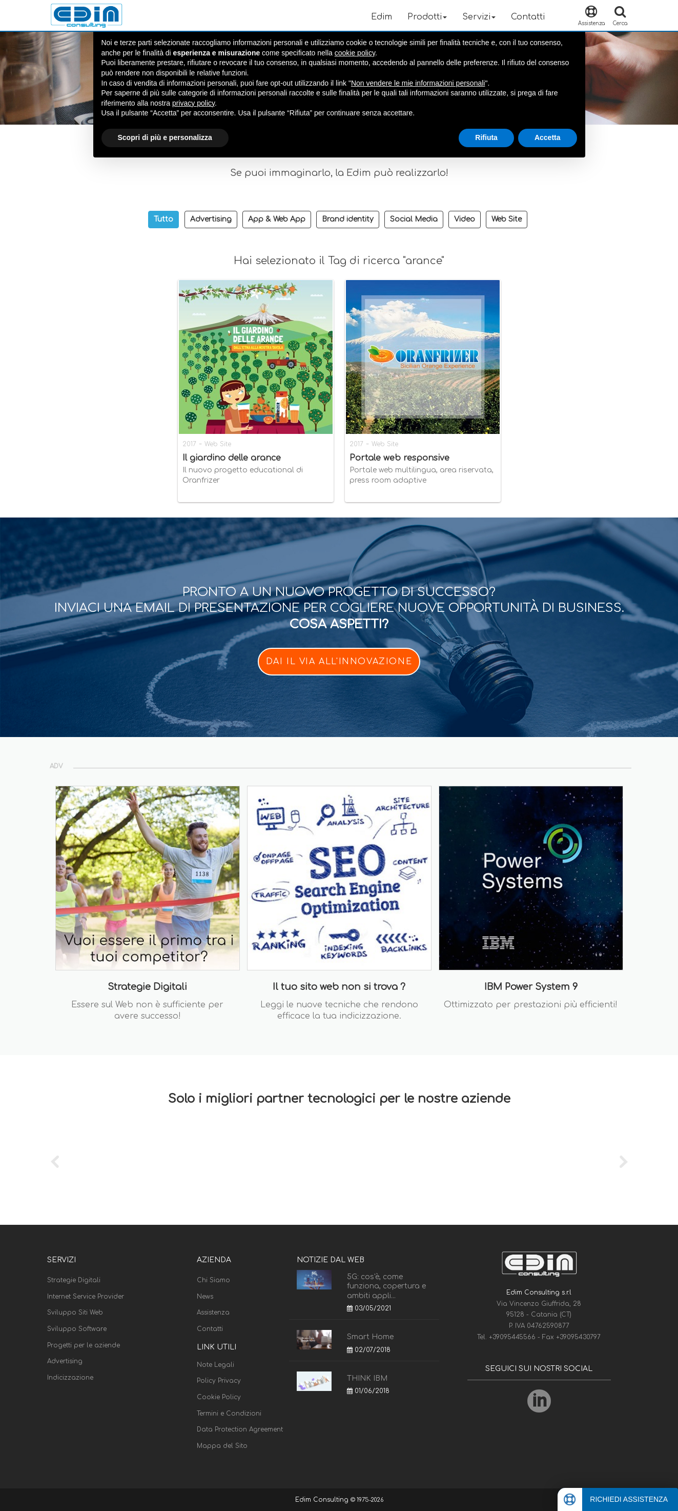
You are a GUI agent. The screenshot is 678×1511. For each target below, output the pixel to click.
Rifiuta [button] (486, 137)
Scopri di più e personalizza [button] (165, 137)
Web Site (506, 219)
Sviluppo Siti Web (75, 1312)
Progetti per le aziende (83, 1345)
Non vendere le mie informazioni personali (418, 83)
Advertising (211, 219)
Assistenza (213, 1312)
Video (464, 219)
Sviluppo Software (77, 1329)
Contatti (528, 17)
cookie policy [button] (355, 53)
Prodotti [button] (427, 17)
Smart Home (370, 1337)
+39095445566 (513, 1337)
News (205, 1296)
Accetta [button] (548, 137)
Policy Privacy (219, 1380)
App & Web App (276, 219)
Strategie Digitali (73, 1280)
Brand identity (348, 219)
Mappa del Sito (222, 1445)
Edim (381, 17)
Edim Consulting (323, 1499)
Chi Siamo (213, 1280)
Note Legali (215, 1364)
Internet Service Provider (85, 1296)
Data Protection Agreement (240, 1429)
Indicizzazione (70, 1377)
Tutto (163, 219)
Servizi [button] (479, 17)
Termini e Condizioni (229, 1413)
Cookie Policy (219, 1397)
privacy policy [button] (193, 103)
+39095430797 (578, 1337)
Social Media (414, 219)
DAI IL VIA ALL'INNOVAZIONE (339, 661)
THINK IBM (367, 1378)
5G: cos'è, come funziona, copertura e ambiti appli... (386, 1286)
